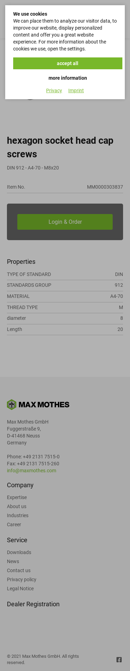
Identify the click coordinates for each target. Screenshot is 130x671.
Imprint (76, 90)
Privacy (54, 90)
